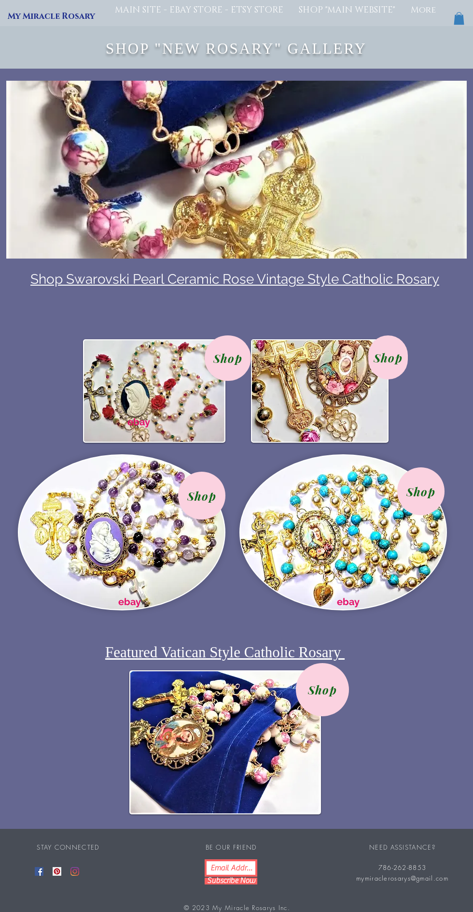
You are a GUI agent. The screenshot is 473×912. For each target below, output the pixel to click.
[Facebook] (39, 871)
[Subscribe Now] (231, 881)
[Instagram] (74, 871)
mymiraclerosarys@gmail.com (402, 878)
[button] (459, 18)
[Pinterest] (57, 871)
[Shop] (228, 358)
